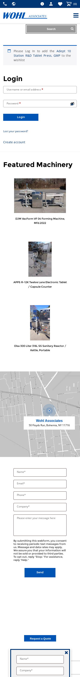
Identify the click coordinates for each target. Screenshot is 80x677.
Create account (14, 142)
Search (60, 29)
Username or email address (25, 89)
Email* (21, 483)
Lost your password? (15, 131)
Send (40, 572)
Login (21, 117)
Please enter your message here (36, 518)
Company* (23, 506)
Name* (21, 472)
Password (14, 103)
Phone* (21, 495)
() (75, 4)
